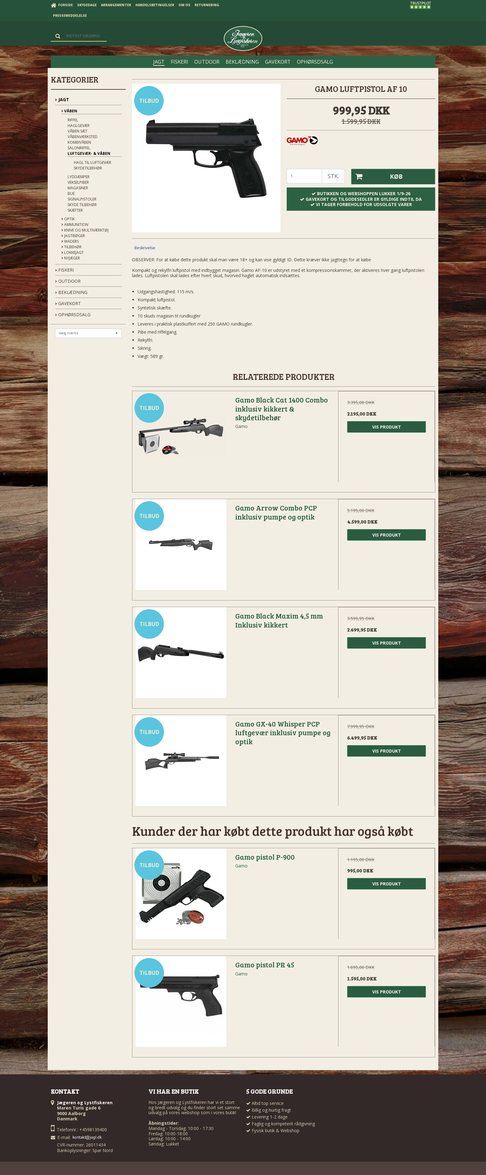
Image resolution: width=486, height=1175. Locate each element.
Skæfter (75, 210)
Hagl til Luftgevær (92, 162)
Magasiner (78, 188)
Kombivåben (79, 142)
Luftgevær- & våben (89, 153)
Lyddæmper (79, 176)
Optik (68, 219)
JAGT (62, 99)
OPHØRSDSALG (73, 314)
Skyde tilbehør (82, 204)
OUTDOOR (68, 281)
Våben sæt (77, 131)
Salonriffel (79, 148)
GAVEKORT (68, 303)
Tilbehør (71, 247)
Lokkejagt (72, 252)
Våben (69, 111)
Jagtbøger (73, 235)
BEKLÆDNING (71, 292)
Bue (71, 193)
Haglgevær (79, 125)
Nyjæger (70, 258)
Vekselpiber (78, 182)
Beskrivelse (145, 247)
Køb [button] (376, 176)
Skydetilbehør (88, 168)
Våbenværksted (83, 136)
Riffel (73, 120)
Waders (70, 241)
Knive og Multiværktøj (84, 230)
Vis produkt (386, 427)
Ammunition (74, 224)
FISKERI (64, 270)
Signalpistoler (82, 199)
